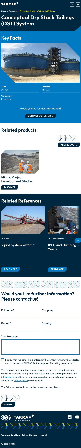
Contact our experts (40, 115)
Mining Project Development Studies (17, 179)
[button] (78, 240)
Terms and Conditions (10, 435)
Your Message (9, 336)
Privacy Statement (30, 435)
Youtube (77, 417)
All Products (67, 144)
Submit (8, 404)
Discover (9, 187)
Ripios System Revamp (18, 245)
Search (72, 4)
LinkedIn (69, 417)
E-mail (6, 323)
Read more (10, 269)
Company (47, 310)
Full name (7, 310)
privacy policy (21, 380)
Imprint (44, 435)
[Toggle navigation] (78, 4)
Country (46, 323)
